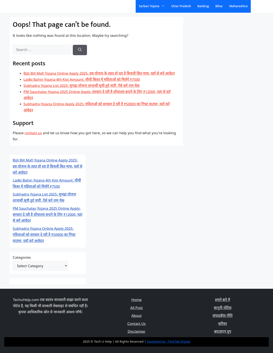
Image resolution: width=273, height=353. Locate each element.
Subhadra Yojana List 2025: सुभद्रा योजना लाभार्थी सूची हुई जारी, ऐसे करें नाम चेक (81, 86)
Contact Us (136, 324)
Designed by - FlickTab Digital (168, 342)
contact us (33, 133)
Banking (203, 6)
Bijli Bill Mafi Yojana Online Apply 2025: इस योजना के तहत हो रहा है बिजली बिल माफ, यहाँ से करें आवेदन (99, 73)
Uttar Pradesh (181, 6)
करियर (222, 324)
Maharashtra (238, 6)
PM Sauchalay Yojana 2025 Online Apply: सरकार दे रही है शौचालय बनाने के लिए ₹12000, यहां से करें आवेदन (47, 215)
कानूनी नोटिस (222, 308)
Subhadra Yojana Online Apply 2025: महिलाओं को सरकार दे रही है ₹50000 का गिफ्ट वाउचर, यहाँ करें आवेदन (44, 235)
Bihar (219, 6)
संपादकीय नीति (223, 316)
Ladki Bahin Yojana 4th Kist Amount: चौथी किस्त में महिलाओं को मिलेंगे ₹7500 (81, 80)
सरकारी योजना (27, 6)
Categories (22, 258)
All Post (136, 308)
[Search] (80, 50)
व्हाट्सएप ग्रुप (222, 332)
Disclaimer (136, 332)
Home (136, 300)
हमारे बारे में (222, 300)
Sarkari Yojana (153, 6)
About (136, 316)
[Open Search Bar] (255, 6)
